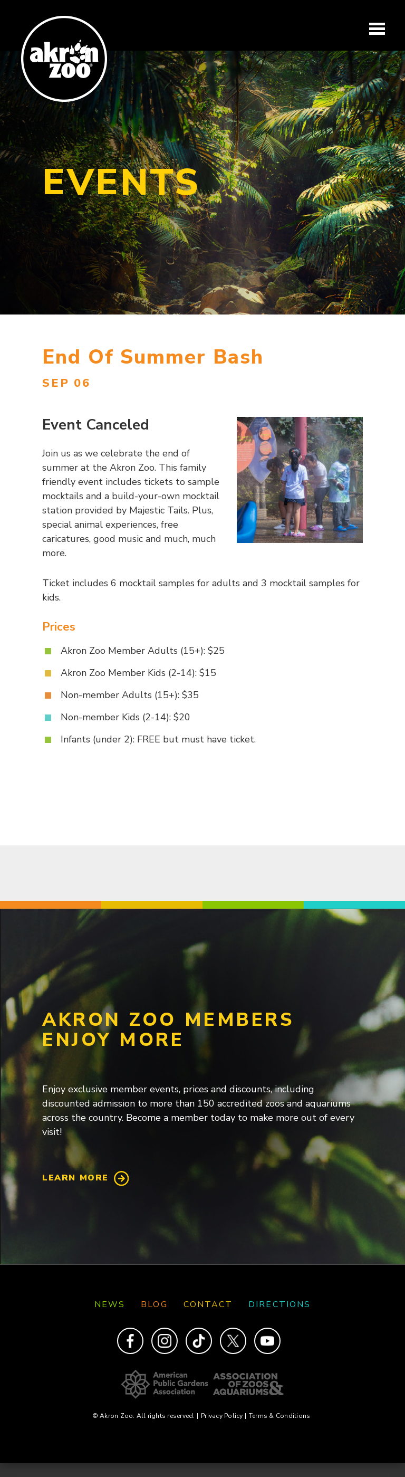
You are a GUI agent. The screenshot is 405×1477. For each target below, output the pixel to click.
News (109, 1304)
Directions (279, 1304)
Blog (154, 1304)
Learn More (75, 1178)
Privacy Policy (223, 1416)
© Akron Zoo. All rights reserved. (145, 1416)
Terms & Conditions (279, 1416)
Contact (208, 1304)
